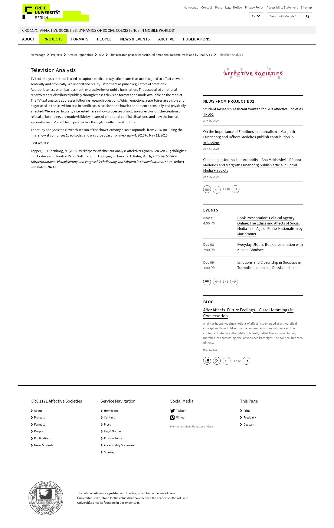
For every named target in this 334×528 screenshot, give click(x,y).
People (104, 39)
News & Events (135, 39)
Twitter (181, 411)
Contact (206, 7)
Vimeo (180, 417)
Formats (79, 39)
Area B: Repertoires (80, 55)
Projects (53, 39)
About (28, 39)
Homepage (191, 7)
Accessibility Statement (282, 7)
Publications (196, 39)
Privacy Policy (254, 7)
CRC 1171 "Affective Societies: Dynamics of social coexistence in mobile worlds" (99, 30)
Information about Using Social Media (192, 426)
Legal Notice (233, 7)
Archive (166, 39)
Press (218, 7)
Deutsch (248, 424)
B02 (101, 55)
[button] (256, 16)
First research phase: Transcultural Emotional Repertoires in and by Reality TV (161, 55)
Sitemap (306, 7)
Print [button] (246, 411)
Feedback (249, 417)
